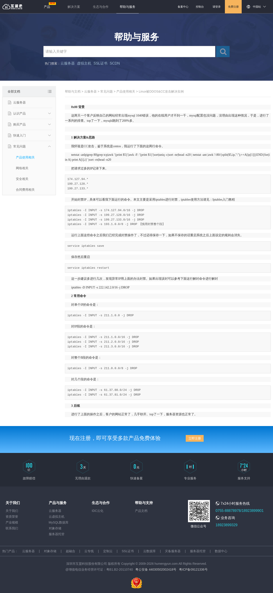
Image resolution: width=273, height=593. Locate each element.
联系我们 (12, 528)
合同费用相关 (25, 189)
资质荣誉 (12, 516)
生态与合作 (101, 7)
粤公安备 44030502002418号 (155, 569)
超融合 (70, 551)
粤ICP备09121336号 (193, 569)
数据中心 (221, 551)
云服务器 (67, 63)
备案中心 (183, 6)
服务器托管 (56, 534)
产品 (47, 7)
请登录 (217, 6)
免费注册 (233, 6)
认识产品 (19, 113)
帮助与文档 (73, 91)
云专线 (89, 551)
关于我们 (12, 511)
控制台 (200, 6)
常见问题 (19, 146)
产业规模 (12, 522)
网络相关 (22, 168)
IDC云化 (97, 511)
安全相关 (22, 179)
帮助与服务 (127, 7)
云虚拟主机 (56, 516)
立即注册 (194, 438)
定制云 (108, 551)
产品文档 (141, 511)
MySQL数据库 (59, 522)
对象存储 (55, 528)
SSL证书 (100, 63)
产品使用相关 (25, 157)
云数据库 (149, 551)
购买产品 (19, 124)
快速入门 (19, 135)
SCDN (115, 63)
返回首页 (12, 6)
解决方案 (74, 7)
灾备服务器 (173, 551)
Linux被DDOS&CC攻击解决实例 (161, 91)
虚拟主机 (84, 63)
